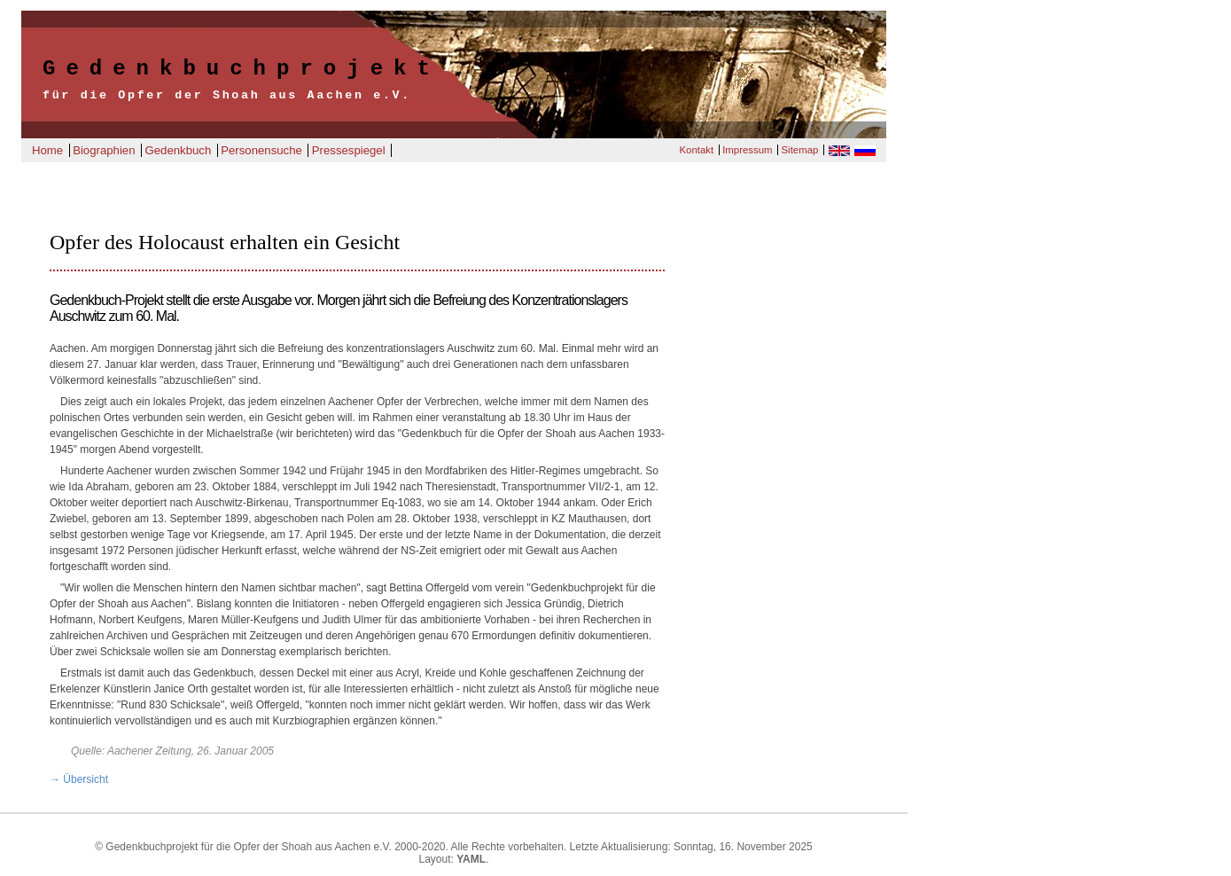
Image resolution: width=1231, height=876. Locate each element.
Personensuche (261, 150)
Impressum (747, 150)
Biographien (104, 150)
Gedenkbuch (177, 150)
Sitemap (800, 150)
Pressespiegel (349, 150)
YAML (471, 859)
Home (47, 150)
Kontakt (696, 150)
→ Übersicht (79, 779)
